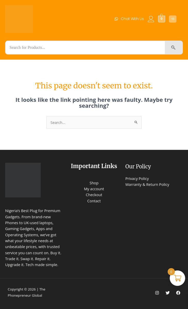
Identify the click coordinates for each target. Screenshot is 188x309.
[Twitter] (168, 293)
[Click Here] (172, 19)
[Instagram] (157, 293)
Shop (94, 182)
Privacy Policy (137, 178)
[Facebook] (178, 293)
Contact (94, 200)
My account (94, 188)
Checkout (94, 194)
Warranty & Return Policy (147, 184)
